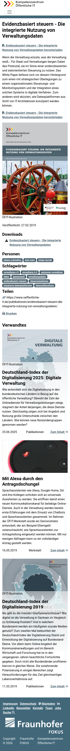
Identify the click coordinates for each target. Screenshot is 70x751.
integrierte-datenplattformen (18, 285)
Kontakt (38, 708)
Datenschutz (28, 703)
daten (6, 276)
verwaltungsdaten (37, 276)
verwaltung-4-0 (29, 272)
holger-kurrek (45, 260)
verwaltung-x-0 (11, 272)
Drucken (9, 313)
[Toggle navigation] (9, 12)
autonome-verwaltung (52, 272)
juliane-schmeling (12, 260)
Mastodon (47, 703)
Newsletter (23, 708)
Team (48, 708)
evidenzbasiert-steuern (15, 281)
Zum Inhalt (59, 432)
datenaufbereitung (45, 285)
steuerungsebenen (39, 281)
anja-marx (30, 260)
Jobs (58, 708)
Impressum (10, 703)
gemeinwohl (19, 276)
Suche (9, 712)
